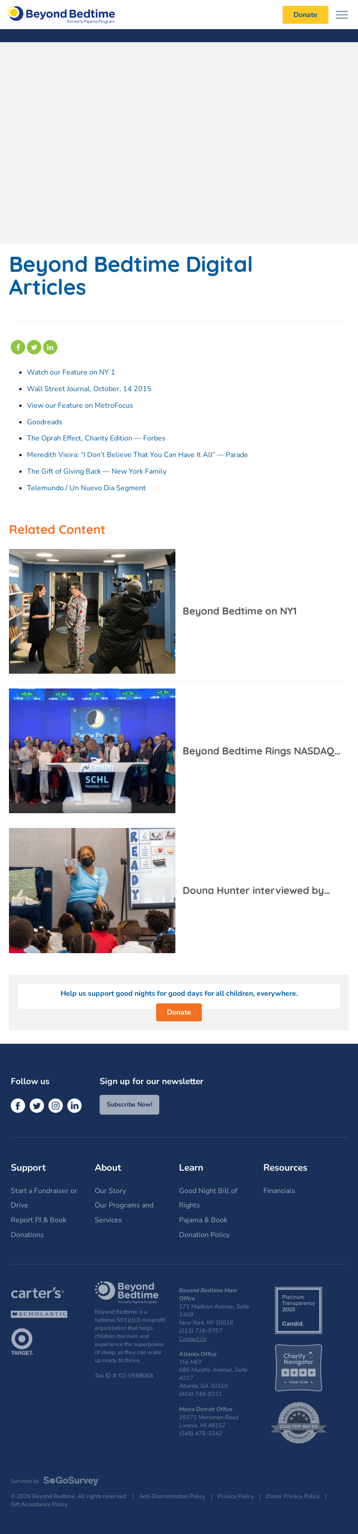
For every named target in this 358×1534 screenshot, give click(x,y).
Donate (179, 1012)
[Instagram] (55, 1105)
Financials (279, 1191)
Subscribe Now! (129, 1104)
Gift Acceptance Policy (39, 1504)
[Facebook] (18, 1105)
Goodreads (44, 422)
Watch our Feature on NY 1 (71, 372)
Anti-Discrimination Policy (172, 1496)
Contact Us (193, 1339)
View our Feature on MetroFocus (80, 405)
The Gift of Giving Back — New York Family (96, 471)
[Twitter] (37, 1105)
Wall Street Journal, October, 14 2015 (89, 389)
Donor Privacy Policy (293, 1496)
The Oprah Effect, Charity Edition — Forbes (96, 438)
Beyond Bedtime (61, 14)
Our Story (110, 1191)
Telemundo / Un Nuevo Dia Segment (86, 488)
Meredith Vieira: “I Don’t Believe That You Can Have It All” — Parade (137, 455)
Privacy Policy (236, 1496)
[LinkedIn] (74, 1105)
